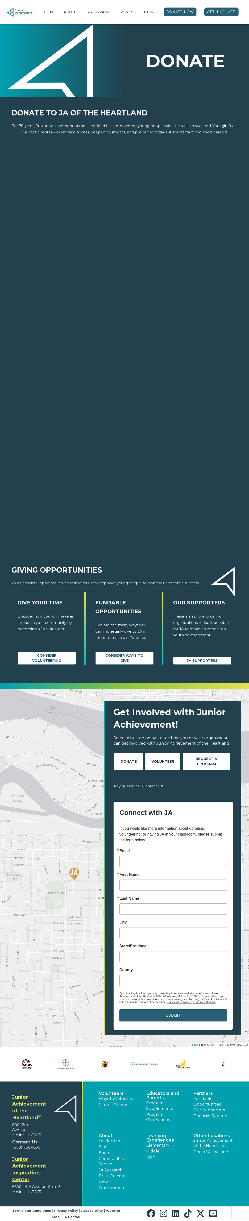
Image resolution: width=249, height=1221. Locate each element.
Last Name (129, 898)
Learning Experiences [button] (160, 1138)
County (126, 970)
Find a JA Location (210, 1152)
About (70, 12)
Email (124, 851)
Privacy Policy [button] (66, 1210)
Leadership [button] (109, 1141)
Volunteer (162, 761)
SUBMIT (173, 1015)
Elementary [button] (157, 1145)
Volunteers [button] (111, 1093)
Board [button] (105, 1153)
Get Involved (221, 12)
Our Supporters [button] (209, 1110)
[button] (79, 12)
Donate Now (180, 12)
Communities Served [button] (111, 1161)
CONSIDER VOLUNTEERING (46, 658)
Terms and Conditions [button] (31, 1210)
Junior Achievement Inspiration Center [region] (29, 1169)
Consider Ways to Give (124, 658)
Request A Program (206, 761)
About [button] (106, 1136)
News (150, 12)
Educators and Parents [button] (162, 1095)
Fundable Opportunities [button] (207, 1101)
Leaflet (194, 1044)
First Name (129, 875)
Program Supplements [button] (159, 1106)
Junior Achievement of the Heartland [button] (213, 1143)
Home (50, 12)
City (123, 922)
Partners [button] (203, 1093)
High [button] (150, 1157)
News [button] (104, 1182)
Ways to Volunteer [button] (117, 1098)
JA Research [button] (111, 1170)
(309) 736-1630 (26, 1147)
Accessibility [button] (92, 1210)
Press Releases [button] (113, 1176)
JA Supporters (202, 660)
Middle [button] (153, 1151)
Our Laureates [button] (113, 1188)
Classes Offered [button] (114, 1104)
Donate (128, 761)
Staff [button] (103, 1146)
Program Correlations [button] (158, 1117)
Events (125, 12)
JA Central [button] (71, 1217)
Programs (99, 12)
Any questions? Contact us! (138, 786)
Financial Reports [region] (210, 1116)
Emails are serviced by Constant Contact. (191, 1002)
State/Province (132, 946)
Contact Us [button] (25, 1142)
